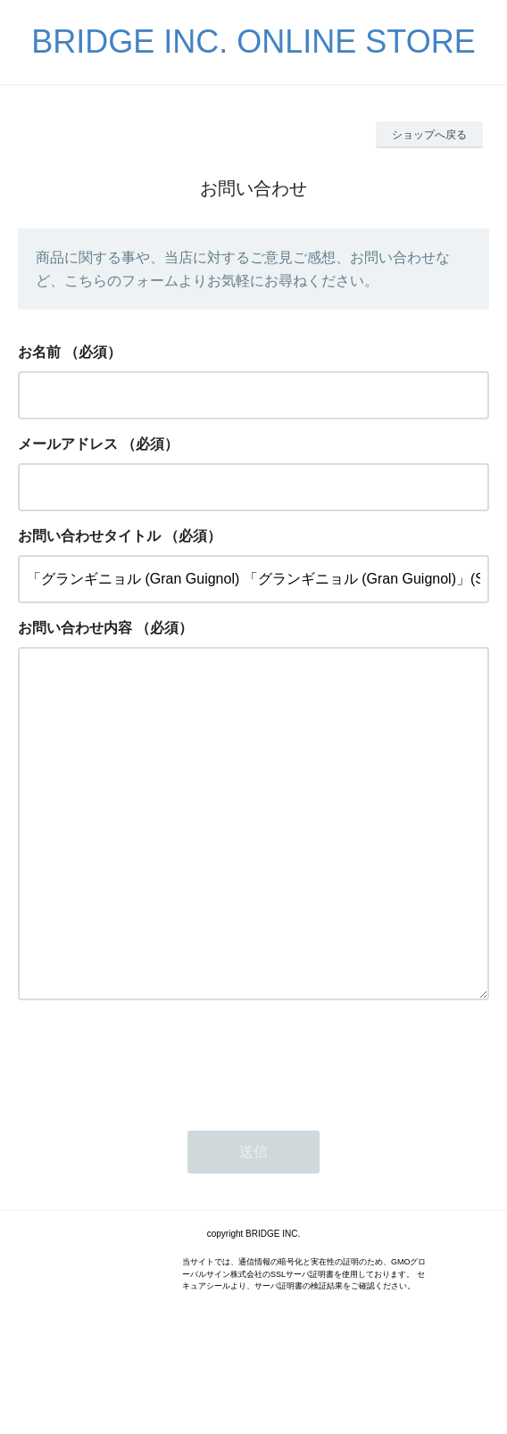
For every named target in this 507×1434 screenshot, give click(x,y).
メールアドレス (68, 444)
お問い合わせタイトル (89, 535)
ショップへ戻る (429, 134)
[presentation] (153, 1131)
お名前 (39, 352)
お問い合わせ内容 (75, 627)
